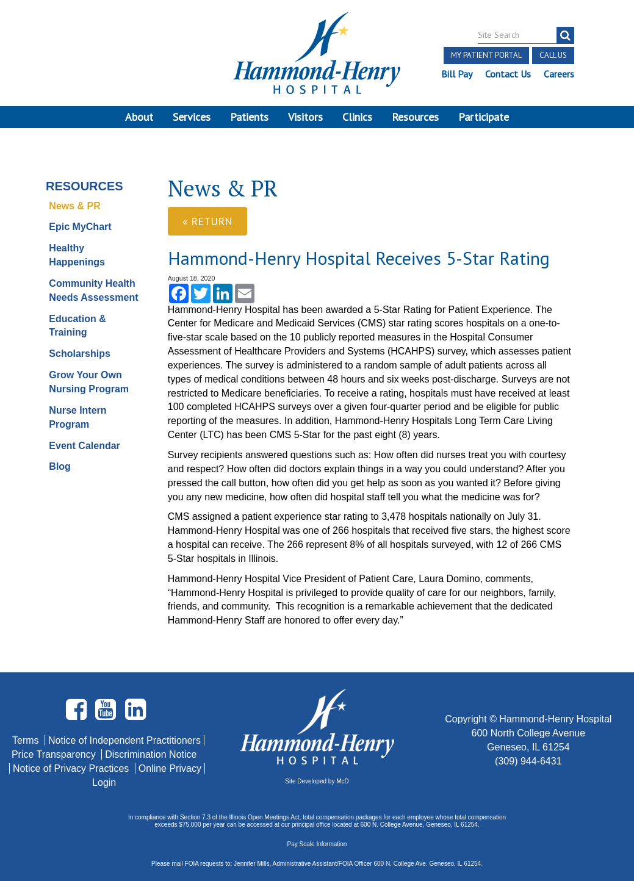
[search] (565, 35)
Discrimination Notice (150, 754)
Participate (483, 117)
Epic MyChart (80, 226)
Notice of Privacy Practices (72, 768)
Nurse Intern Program (77, 417)
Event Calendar (84, 445)
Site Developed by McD (317, 781)
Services (192, 117)
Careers (559, 74)
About (139, 117)
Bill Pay (456, 74)
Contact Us (508, 74)
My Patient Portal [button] (486, 55)
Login (104, 782)
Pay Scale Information (317, 844)
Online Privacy (170, 768)
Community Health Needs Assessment (93, 290)
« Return (207, 221)
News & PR (74, 206)
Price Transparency (55, 754)
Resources (415, 117)
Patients (249, 117)
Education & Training (77, 326)
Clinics (357, 117)
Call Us (553, 55)
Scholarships (79, 353)
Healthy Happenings (77, 255)
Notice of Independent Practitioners (124, 740)
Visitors (305, 117)
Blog (60, 466)
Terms (26, 740)
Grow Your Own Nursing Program (89, 382)
